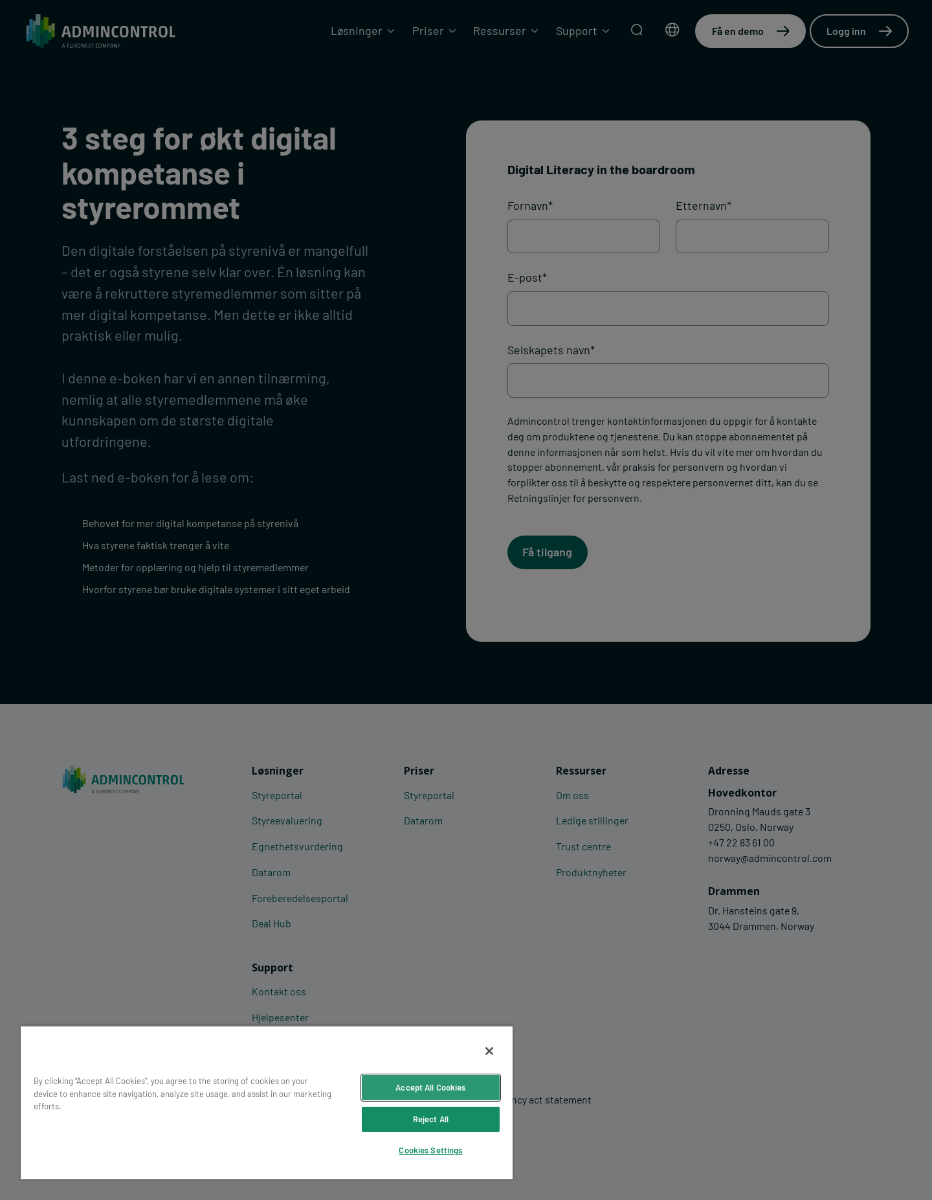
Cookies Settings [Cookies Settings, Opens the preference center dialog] (430, 1150)
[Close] (489, 1051)
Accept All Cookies (430, 1087)
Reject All (431, 1119)
